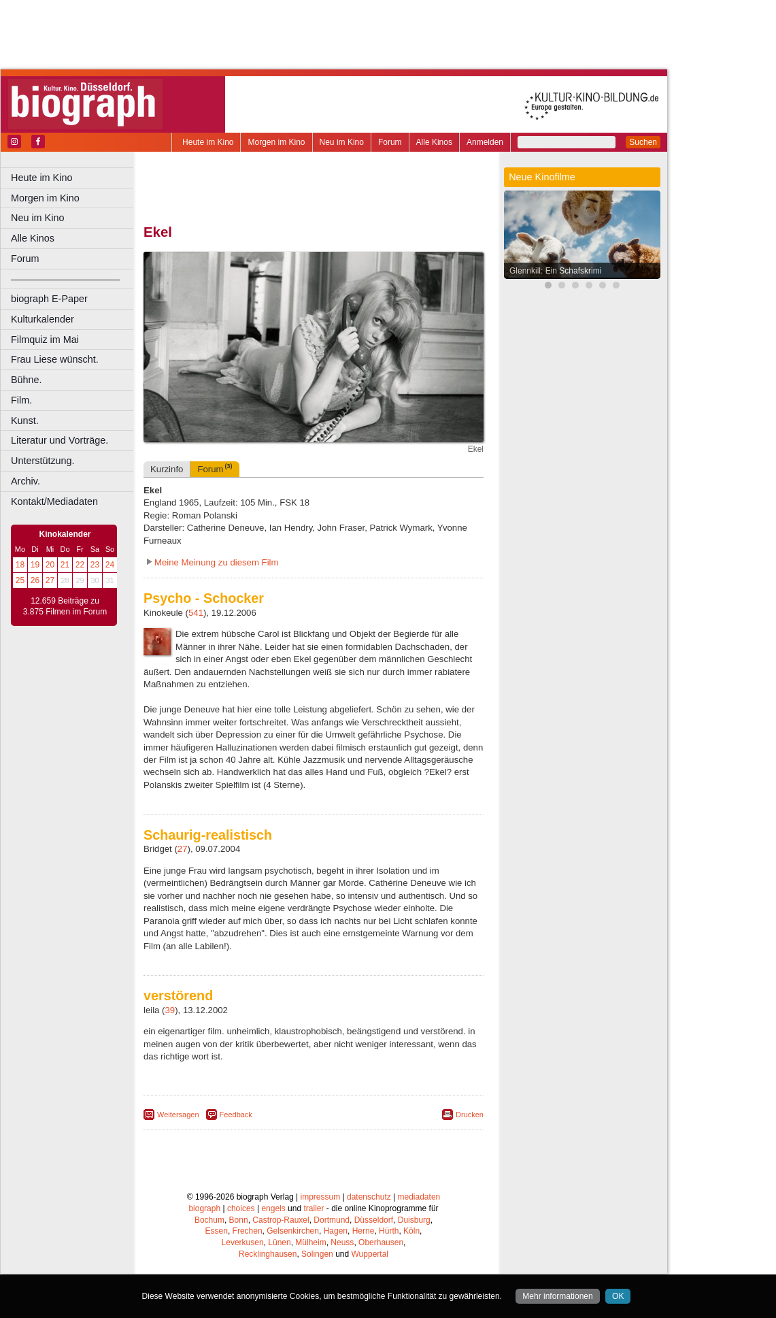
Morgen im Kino (276, 142)
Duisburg (414, 1220)
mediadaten (419, 1197)
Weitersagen (178, 1114)
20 (50, 565)
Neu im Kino (342, 142)
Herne (363, 1231)
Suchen (643, 142)
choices (241, 1208)
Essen (216, 1231)
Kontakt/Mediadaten (54, 501)
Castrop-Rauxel (280, 1220)
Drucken (470, 1114)
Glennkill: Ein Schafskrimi (555, 271)
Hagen (336, 1231)
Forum (390, 142)
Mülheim (310, 1242)
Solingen (317, 1254)
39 (170, 1010)
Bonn (238, 1220)
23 (94, 565)
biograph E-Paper (49, 298)
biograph (204, 1208)
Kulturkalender (42, 319)
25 (20, 580)
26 (35, 580)
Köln (411, 1231)
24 (109, 565)
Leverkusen (243, 1242)
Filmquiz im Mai (45, 339)
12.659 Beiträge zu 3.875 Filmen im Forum (65, 606)
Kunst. (25, 420)
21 (65, 565)
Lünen (279, 1242)
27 (50, 580)
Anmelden (485, 142)
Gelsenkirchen (293, 1231)
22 (79, 565)
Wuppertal (370, 1254)
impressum (321, 1197)
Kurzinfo (166, 469)
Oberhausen (380, 1242)
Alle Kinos (434, 142)
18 (20, 565)
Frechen (248, 1231)
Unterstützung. (43, 460)
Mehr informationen (557, 1296)
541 (195, 613)
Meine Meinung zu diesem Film (216, 562)
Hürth (389, 1231)
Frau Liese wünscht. (55, 359)
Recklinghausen (268, 1254)
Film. (21, 400)
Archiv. (25, 481)
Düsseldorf (373, 1220)
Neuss (342, 1242)
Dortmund (332, 1220)
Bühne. (26, 379)
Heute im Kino (207, 142)
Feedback (236, 1114)
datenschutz (369, 1197)
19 (35, 565)
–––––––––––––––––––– (65, 279)
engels (273, 1208)
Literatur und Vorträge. (59, 440)
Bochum (209, 1220)
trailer (313, 1208)
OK (618, 1296)
